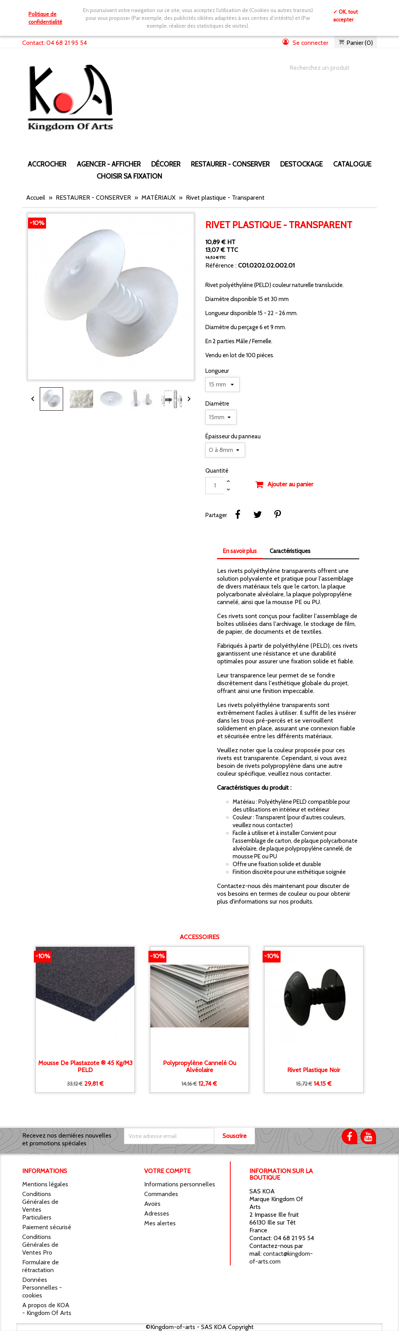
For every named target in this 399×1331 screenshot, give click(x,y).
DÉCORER (165, 164)
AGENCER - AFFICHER (109, 164)
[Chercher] (325, 68)
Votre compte (167, 1171)
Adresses (156, 1213)
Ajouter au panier (284, 484)
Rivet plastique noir (313, 1070)
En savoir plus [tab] (240, 551)
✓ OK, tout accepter (345, 16)
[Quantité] (214, 485)
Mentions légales (45, 1184)
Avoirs (152, 1203)
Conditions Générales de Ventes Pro (40, 1244)
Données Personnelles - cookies (42, 1287)
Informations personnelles (179, 1184)
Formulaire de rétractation (40, 1266)
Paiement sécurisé (46, 1227)
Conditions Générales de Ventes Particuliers (40, 1205)
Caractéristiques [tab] (290, 551)
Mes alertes (160, 1223)
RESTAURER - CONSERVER (230, 164)
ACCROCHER (47, 164)
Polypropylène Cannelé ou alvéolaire (199, 1066)
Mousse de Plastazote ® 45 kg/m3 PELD (85, 1066)
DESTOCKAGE (301, 164)
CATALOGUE (352, 164)
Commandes (161, 1194)
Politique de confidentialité (45, 18)
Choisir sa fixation (129, 176)
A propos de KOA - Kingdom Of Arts (46, 1309)
